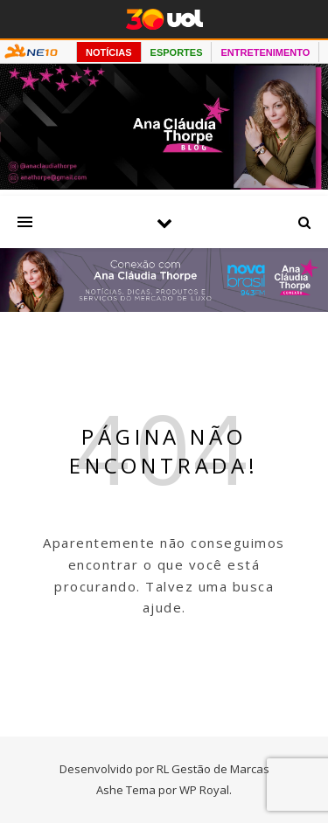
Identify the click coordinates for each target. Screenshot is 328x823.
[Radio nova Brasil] (164, 306)
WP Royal (204, 790)
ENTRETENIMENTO (265, 52)
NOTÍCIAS (109, 52)
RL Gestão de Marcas (213, 769)
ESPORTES (176, 52)
